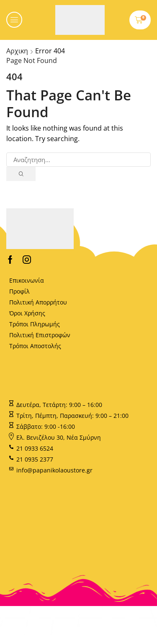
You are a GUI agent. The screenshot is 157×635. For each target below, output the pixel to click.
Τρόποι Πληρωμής (34, 324)
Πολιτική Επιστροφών (39, 335)
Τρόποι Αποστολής (35, 346)
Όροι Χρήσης (27, 313)
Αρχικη (17, 50)
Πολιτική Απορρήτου (38, 302)
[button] (14, 20)
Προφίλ (19, 291)
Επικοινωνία (26, 280)
